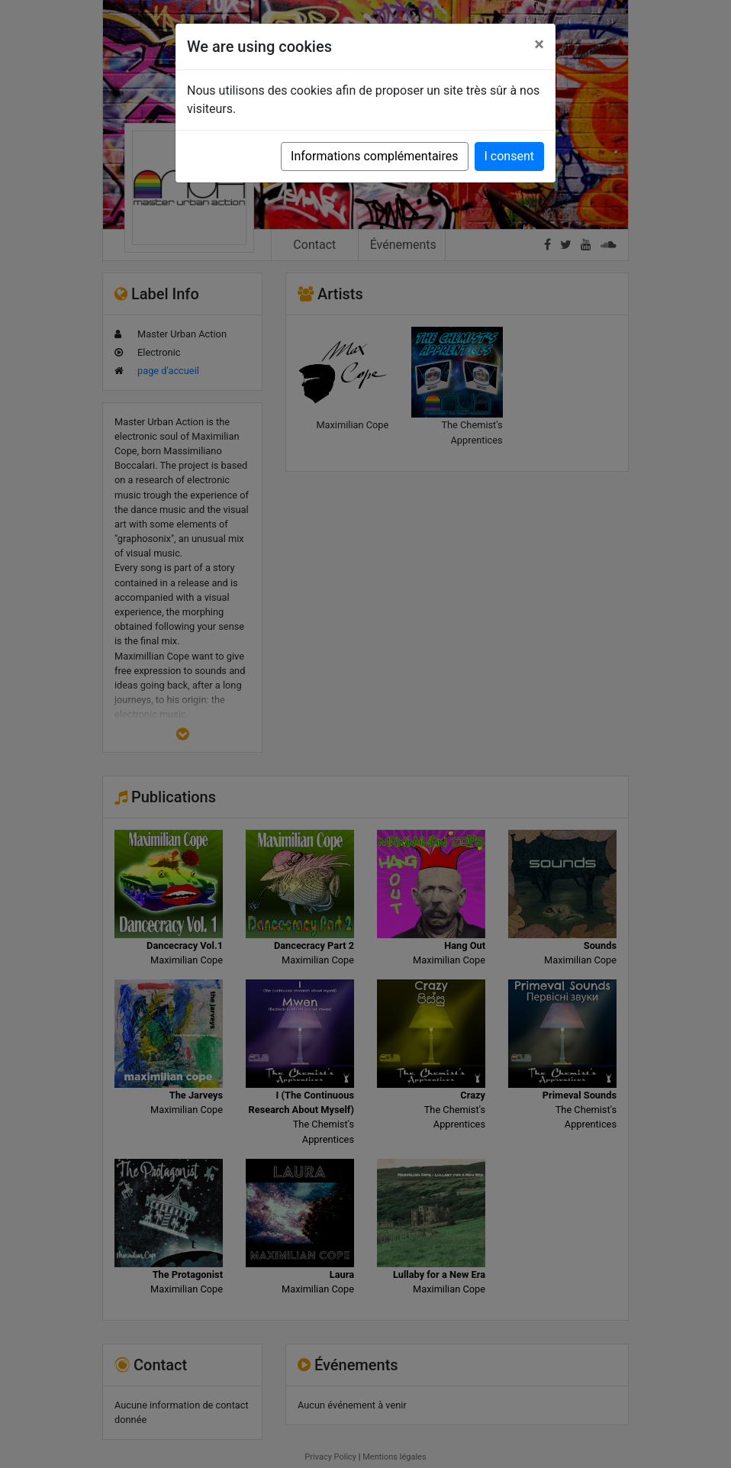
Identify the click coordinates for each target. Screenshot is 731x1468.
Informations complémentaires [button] (374, 156)
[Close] (539, 44)
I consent (509, 156)
